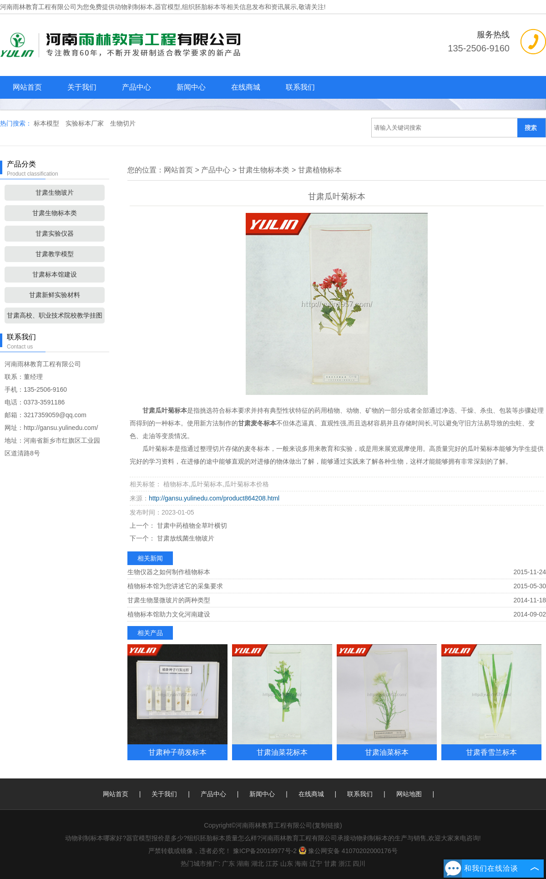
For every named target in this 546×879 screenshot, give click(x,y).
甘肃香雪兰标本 (491, 752)
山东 (286, 863)
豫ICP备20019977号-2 (265, 850)
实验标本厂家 (86, 123)
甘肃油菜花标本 (282, 752)
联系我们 (300, 87)
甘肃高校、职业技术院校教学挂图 (54, 315)
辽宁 (315, 863)
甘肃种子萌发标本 (177, 752)
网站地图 (409, 794)
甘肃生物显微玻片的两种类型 (168, 600)
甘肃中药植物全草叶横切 (191, 525)
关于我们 (81, 87)
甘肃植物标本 (320, 170)
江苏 (272, 863)
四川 (359, 863)
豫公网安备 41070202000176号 (348, 850)
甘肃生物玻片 (54, 192)
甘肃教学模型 (54, 254)
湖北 (257, 863)
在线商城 (245, 87)
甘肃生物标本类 (54, 213)
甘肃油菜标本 (387, 752)
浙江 (345, 863)
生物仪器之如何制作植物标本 (168, 572)
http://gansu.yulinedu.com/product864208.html (214, 498)
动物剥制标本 (134, 6)
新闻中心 (191, 87)
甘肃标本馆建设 (54, 274)
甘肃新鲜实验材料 (54, 294)
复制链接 (327, 825)
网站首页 (27, 87)
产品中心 (136, 87)
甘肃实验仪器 (54, 233)
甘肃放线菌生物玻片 (184, 538)
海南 (301, 863)
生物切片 (123, 123)
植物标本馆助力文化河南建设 (168, 614)
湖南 (243, 863)
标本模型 (47, 123)
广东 (228, 863)
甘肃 (330, 863)
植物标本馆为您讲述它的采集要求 (175, 586)
